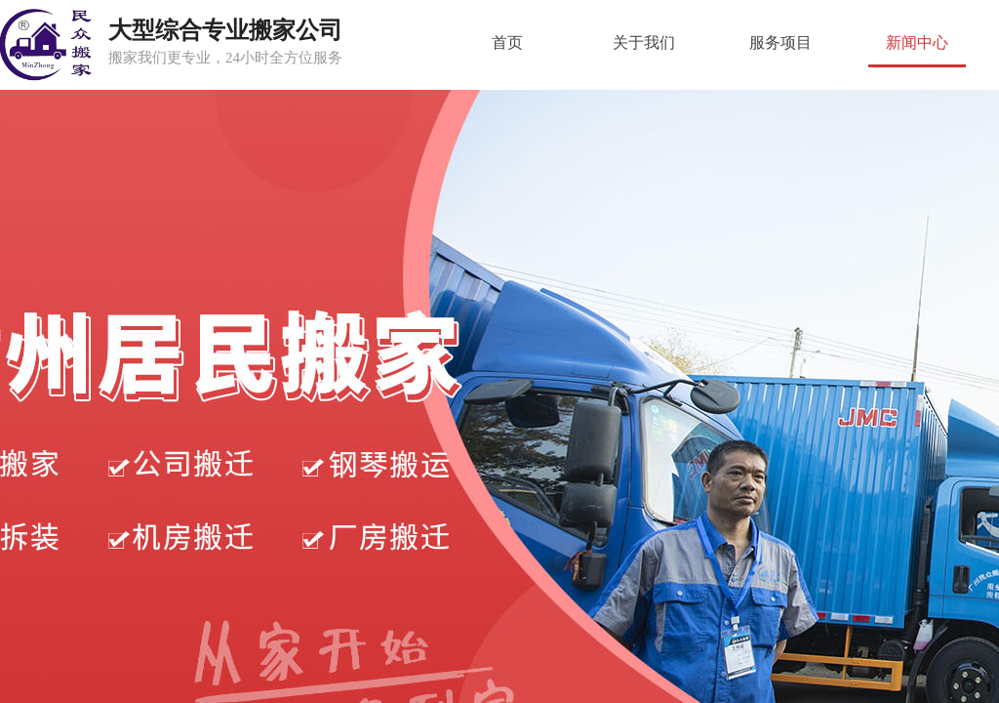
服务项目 (780, 42)
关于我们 (644, 42)
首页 (507, 42)
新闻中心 (917, 42)
